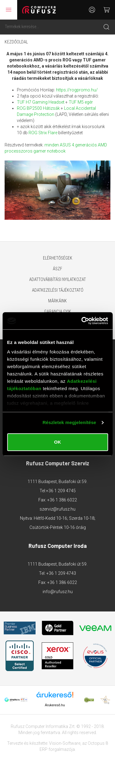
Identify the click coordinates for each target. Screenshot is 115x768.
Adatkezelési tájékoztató (57, 290)
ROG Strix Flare (43, 132)
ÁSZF (57, 268)
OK (57, 442)
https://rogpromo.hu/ (77, 89)
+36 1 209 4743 (61, 573)
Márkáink (57, 300)
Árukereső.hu (55, 705)
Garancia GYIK (57, 311)
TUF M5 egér (81, 102)
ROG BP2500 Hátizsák (38, 108)
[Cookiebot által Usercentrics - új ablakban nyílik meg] (82, 321)
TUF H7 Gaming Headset (41, 102)
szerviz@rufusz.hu (57, 509)
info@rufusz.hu (58, 591)
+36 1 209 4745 (61, 490)
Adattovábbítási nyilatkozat (57, 279)
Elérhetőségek (57, 258)
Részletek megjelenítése (69, 422)
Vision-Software (64, 743)
